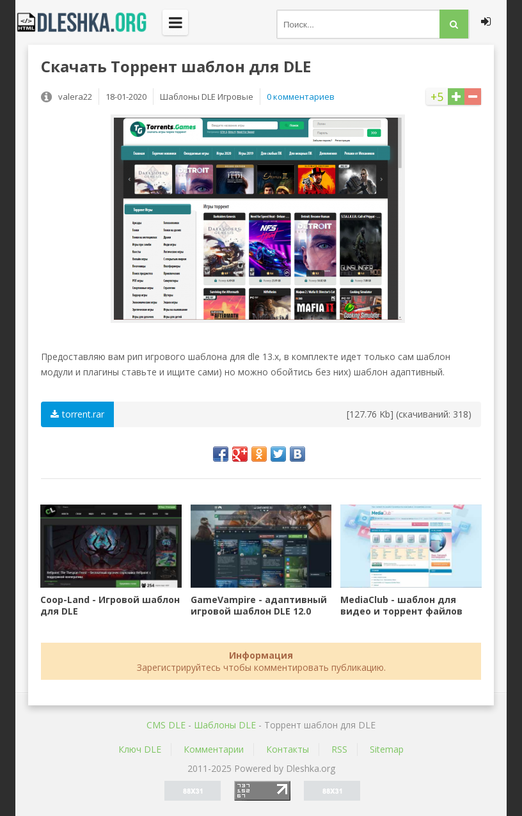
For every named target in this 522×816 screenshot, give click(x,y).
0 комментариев (301, 96)
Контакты (287, 749)
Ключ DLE (139, 749)
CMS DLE (166, 725)
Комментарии (214, 749)
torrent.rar (77, 414)
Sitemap (387, 749)
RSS (339, 749)
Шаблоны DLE (225, 725)
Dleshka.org (88, 22)
